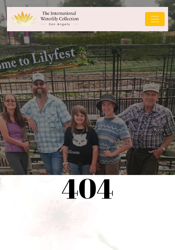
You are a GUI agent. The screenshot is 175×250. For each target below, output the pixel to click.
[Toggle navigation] (155, 19)
